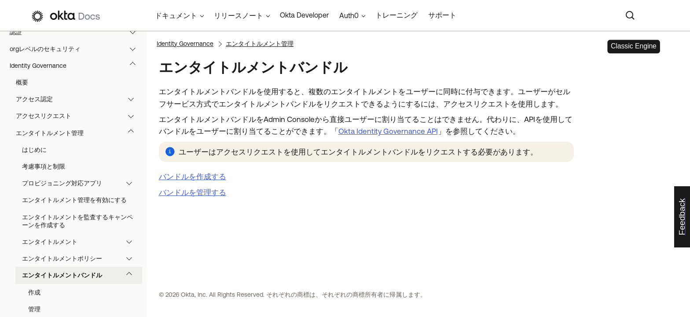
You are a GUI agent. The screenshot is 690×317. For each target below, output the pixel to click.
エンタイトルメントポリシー (81, 258)
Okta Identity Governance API (388, 131)
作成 (34, 292)
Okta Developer (304, 15)
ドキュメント (176, 15)
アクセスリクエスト (79, 115)
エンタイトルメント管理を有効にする (74, 199)
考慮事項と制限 (43, 166)
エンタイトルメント (81, 241)
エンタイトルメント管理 (79, 133)
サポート (442, 15)
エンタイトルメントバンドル (81, 275)
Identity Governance (77, 65)
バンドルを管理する (192, 192)
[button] (134, 32)
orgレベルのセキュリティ (77, 49)
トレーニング (396, 15)
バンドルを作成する (192, 176)
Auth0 (349, 15)
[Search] (630, 15)
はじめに (34, 149)
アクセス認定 (79, 99)
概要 (22, 82)
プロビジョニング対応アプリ (81, 183)
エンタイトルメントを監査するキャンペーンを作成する (77, 221)
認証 (77, 32)
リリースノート (238, 15)
